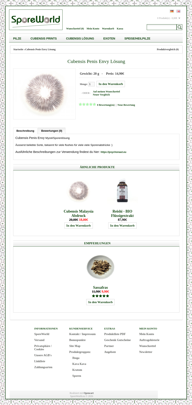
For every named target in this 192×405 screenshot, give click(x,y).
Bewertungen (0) (51, 130)
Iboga (75, 357)
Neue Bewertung (126, 104)
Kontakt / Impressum (82, 333)
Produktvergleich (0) (168, 49)
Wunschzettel (147, 345)
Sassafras (100, 287)
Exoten (109, 38)
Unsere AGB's (43, 354)
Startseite (18, 49)
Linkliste (39, 360)
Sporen (76, 375)
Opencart (89, 392)
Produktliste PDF (115, 333)
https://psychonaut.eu (113, 151)
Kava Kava (79, 363)
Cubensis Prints (43, 38)
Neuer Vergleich (100, 94)
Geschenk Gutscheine (117, 339)
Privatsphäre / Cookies (43, 347)
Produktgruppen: (80, 351)
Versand (39, 339)
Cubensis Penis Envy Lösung (40, 49)
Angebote (110, 351)
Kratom (77, 369)
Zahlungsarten (43, 366)
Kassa (120, 28)
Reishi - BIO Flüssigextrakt (122, 213)
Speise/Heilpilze (137, 38)
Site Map (74, 345)
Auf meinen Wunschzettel (106, 91)
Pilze (17, 38)
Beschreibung (25, 130)
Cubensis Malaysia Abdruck (78, 213)
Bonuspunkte (77, 339)
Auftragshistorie (149, 339)
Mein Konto (93, 28)
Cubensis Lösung (80, 38)
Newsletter (145, 351)
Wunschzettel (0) (75, 28)
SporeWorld (41, 333)
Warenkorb (108, 28)
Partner (109, 345)
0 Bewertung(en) (105, 104)
